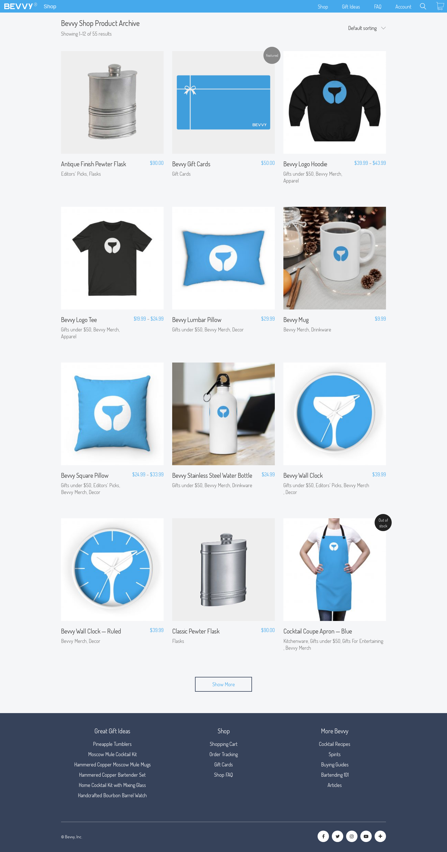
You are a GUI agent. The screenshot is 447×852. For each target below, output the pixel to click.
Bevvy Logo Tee (79, 319)
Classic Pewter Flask (196, 631)
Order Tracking (224, 754)
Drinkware (321, 329)
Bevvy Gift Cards (191, 163)
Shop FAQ (223, 775)
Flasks (95, 174)
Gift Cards (181, 174)
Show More (223, 684)
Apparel (291, 180)
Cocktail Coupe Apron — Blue (317, 631)
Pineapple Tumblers (112, 744)
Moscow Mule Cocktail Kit (112, 754)
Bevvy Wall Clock (303, 475)
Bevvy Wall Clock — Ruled (91, 631)
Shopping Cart (223, 744)
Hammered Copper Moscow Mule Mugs (112, 764)
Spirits (335, 754)
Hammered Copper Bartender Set (112, 775)
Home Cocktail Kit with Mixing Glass (112, 785)
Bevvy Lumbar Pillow (197, 319)
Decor (238, 329)
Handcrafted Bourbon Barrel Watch (112, 795)
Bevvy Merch (328, 174)
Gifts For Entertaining (362, 641)
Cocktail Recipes (334, 744)
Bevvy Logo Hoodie (305, 163)
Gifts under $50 (298, 174)
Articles (335, 785)
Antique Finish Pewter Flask (93, 163)
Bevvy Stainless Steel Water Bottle (212, 475)
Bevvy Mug (296, 319)
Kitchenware (295, 641)
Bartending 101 (335, 775)
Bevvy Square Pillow (85, 475)
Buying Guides (335, 764)
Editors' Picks (74, 174)
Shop (50, 6)
